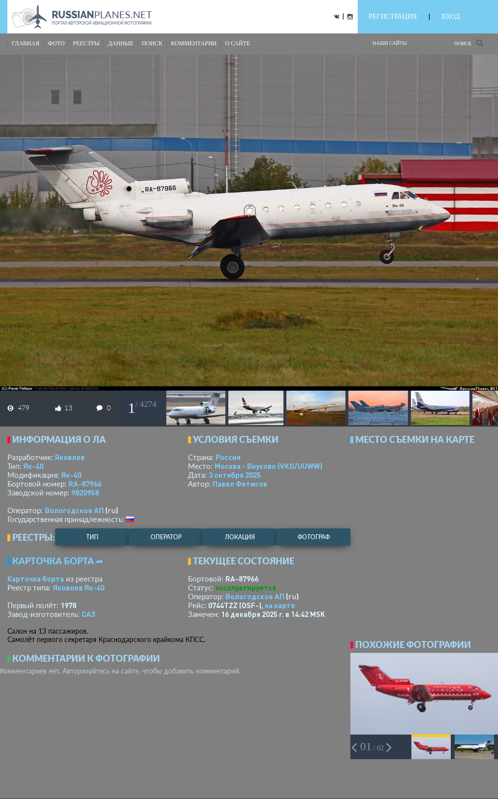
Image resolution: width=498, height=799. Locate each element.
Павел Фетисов (240, 483)
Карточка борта (35, 578)
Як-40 (33, 465)
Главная (25, 43)
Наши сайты (390, 43)
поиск (152, 43)
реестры (86, 43)
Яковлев (70, 457)
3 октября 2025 (235, 474)
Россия (228, 457)
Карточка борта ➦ (57, 560)
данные (120, 43)
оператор (166, 537)
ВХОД (450, 16)
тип (92, 537)
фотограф (314, 537)
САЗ (88, 614)
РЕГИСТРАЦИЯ (393, 16)
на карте (280, 605)
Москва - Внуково (268, 465)
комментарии (194, 43)
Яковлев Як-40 (78, 587)
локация (240, 537)
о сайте (237, 43)
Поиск (468, 43)
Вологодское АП (74, 510)
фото (56, 43)
